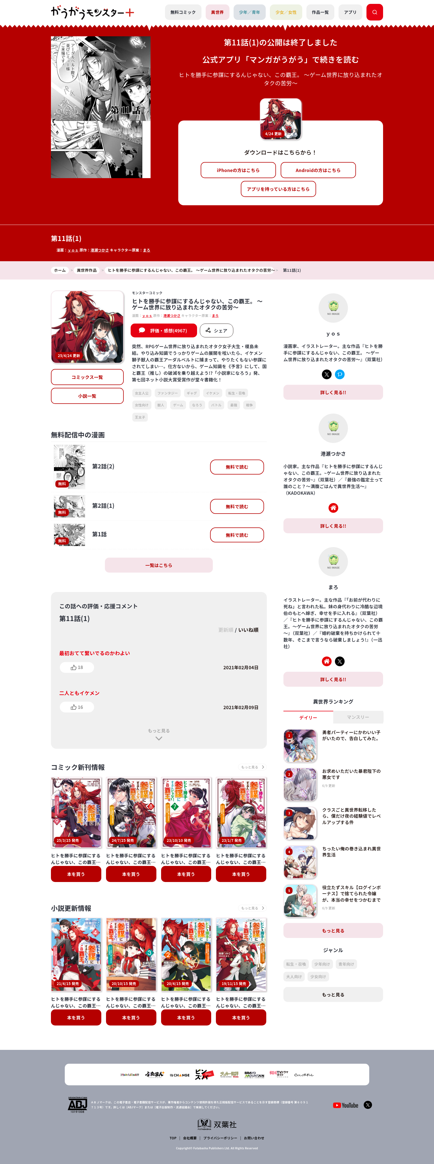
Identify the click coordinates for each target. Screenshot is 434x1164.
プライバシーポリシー (220, 1137)
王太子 (140, 417)
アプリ (350, 12)
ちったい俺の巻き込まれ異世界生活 (351, 851)
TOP (173, 1137)
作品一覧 (320, 12)
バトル (216, 404)
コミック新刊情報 (78, 767)
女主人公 (142, 393)
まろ (146, 250)
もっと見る (159, 730)
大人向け (294, 976)
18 (80, 667)
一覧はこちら (158, 565)
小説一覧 (87, 396)
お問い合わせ (254, 1137)
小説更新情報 (71, 908)
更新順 (225, 629)
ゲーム (178, 404)
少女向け (318, 976)
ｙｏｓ (73, 250)
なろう (197, 404)
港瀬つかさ (100, 250)
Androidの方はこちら (318, 170)
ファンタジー (167, 393)
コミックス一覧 (87, 377)
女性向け (142, 404)
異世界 (217, 12)
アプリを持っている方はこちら (278, 189)
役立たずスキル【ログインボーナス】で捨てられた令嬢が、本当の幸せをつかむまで (351, 893)
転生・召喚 (237, 393)
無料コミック (183, 12)
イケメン (212, 393)
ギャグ (192, 393)
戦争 (249, 404)
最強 (233, 404)
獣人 (160, 404)
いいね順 (248, 629)
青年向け (346, 964)
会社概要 (190, 1137)
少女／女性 (286, 12)
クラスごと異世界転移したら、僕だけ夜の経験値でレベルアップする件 (351, 815)
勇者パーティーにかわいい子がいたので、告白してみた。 (351, 735)
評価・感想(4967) (168, 330)
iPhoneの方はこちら (238, 170)
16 (80, 707)
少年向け (322, 964)
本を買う (76, 874)
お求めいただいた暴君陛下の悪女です (351, 774)
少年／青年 (249, 12)
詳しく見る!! (333, 392)
